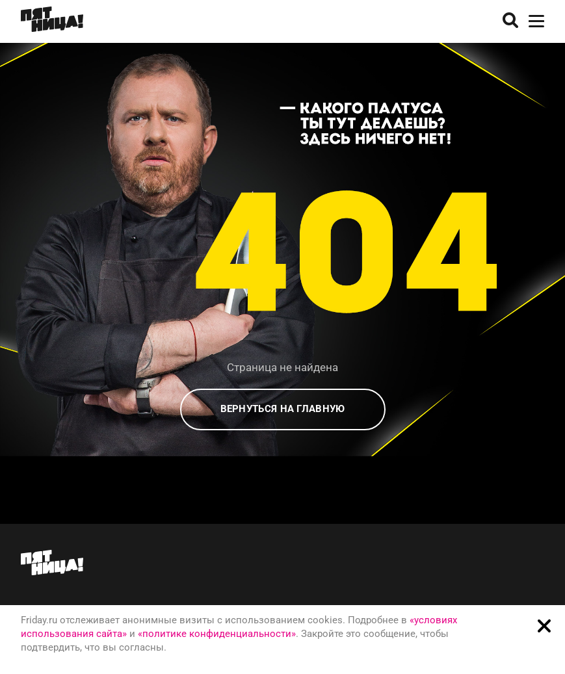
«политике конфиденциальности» (217, 634)
